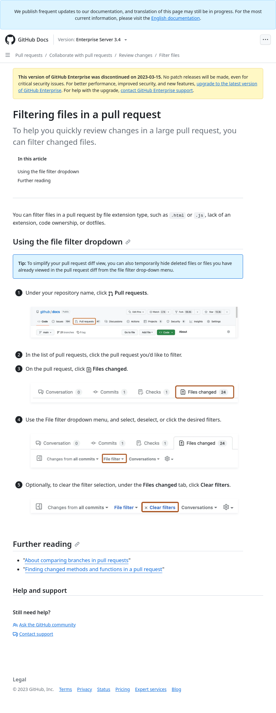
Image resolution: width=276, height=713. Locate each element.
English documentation (175, 18)
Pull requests (29, 55)
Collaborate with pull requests (80, 55)
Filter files (169, 55)
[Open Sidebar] (8, 55)
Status (103, 689)
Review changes (135, 55)
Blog (176, 689)
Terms (65, 689)
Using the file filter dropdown (71, 241)
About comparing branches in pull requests (76, 560)
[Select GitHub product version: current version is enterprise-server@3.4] (92, 40)
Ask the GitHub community (44, 625)
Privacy (84, 689)
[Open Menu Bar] (265, 40)
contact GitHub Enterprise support (157, 90)
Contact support (33, 634)
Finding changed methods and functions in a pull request (93, 569)
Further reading (46, 544)
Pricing (122, 689)
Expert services (151, 689)
